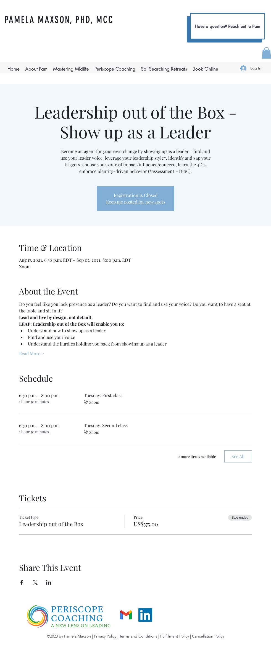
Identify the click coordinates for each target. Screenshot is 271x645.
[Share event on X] (35, 582)
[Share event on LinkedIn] (48, 582)
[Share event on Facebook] (21, 582)
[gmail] (126, 615)
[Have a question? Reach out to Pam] (227, 26)
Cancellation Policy (208, 636)
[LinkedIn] (145, 615)
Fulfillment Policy (175, 636)
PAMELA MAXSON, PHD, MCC (59, 19)
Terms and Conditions (138, 636)
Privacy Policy (105, 636)
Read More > (31, 353)
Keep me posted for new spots (135, 202)
